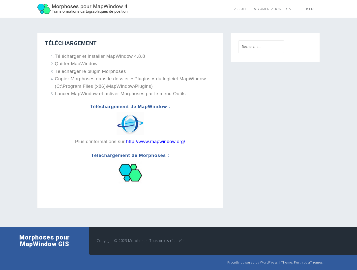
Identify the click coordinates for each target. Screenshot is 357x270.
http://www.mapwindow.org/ (155, 141)
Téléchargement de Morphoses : (130, 155)
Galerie (292, 8)
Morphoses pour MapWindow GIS (44, 241)
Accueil (241, 8)
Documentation (267, 8)
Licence (311, 8)
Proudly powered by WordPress (252, 262)
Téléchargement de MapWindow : (130, 106)
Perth (298, 262)
